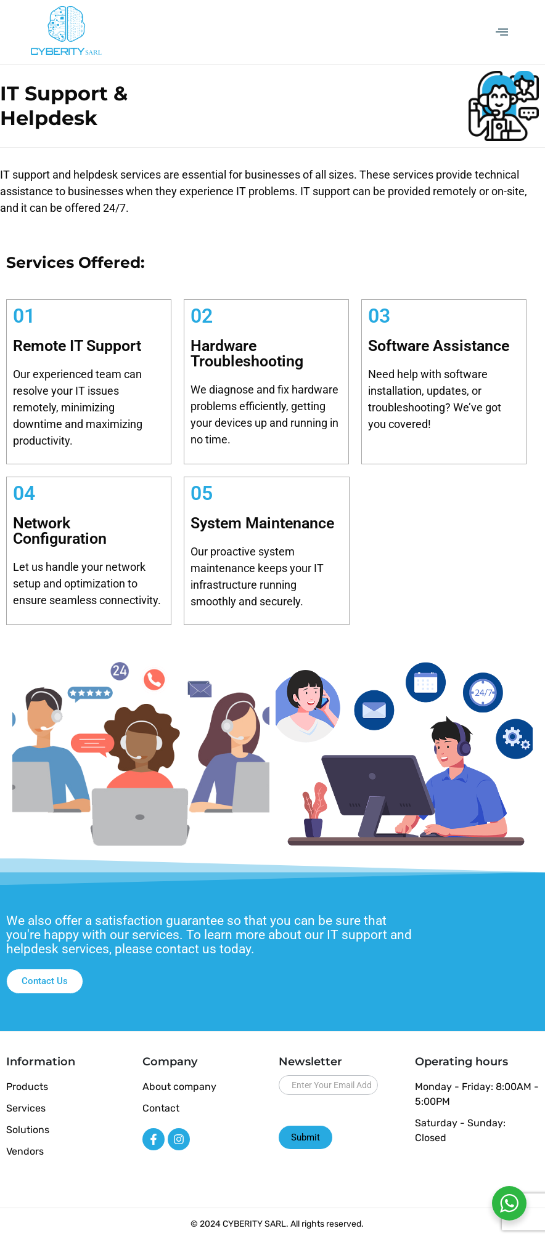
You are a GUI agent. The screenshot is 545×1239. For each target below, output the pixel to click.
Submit (305, 1137)
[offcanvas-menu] (501, 32)
